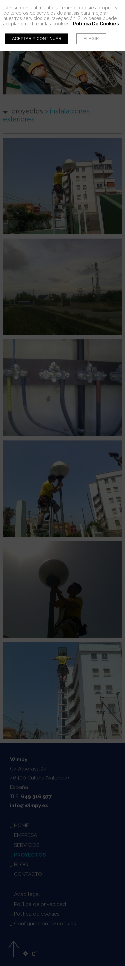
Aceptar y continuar (36, 38)
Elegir (91, 38)
